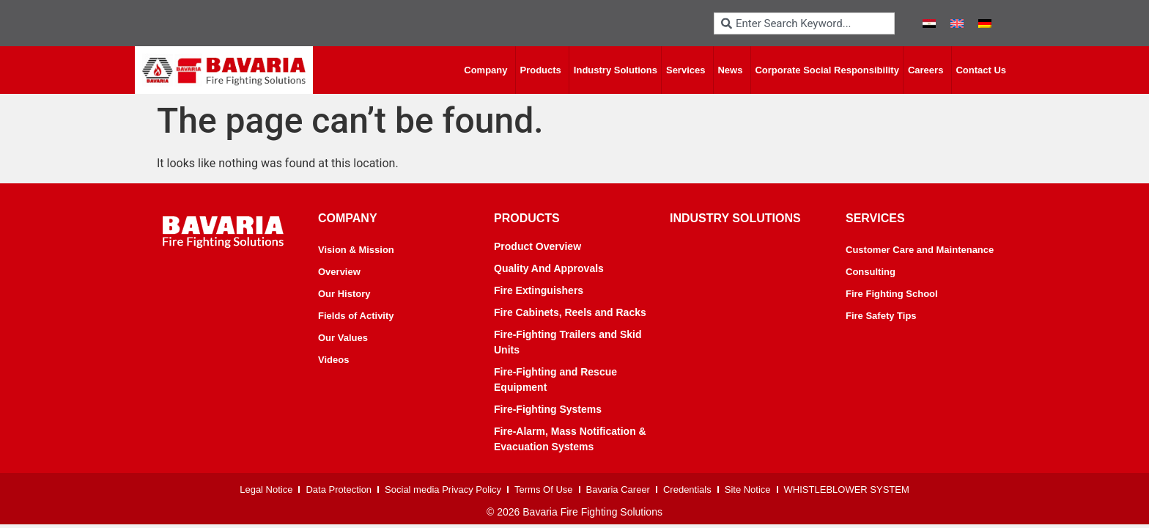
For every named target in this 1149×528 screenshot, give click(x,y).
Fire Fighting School (892, 293)
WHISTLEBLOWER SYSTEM (846, 489)
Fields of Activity (356, 315)
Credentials (687, 489)
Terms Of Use (543, 489)
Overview (339, 271)
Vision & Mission (356, 249)
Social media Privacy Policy (443, 489)
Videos (333, 359)
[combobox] (804, 23)
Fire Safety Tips (881, 315)
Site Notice (748, 489)
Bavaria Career (618, 489)
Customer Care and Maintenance (920, 249)
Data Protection (339, 489)
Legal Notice (266, 489)
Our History (344, 293)
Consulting (870, 271)
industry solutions (735, 218)
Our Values (343, 337)
